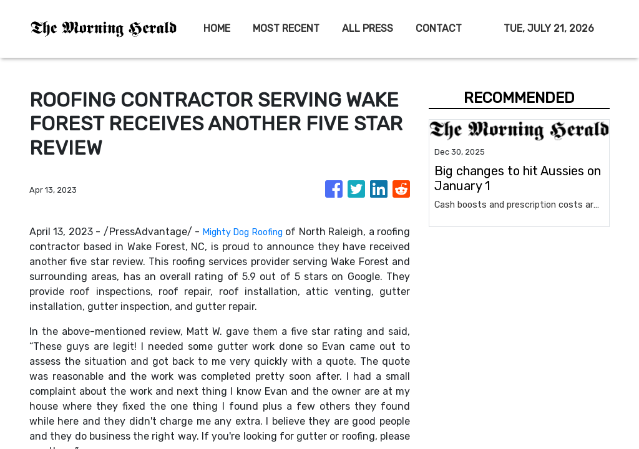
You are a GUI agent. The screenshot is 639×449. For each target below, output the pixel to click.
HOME (216, 28)
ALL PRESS (367, 28)
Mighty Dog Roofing (263, 232)
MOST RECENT (286, 28)
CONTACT (439, 28)
